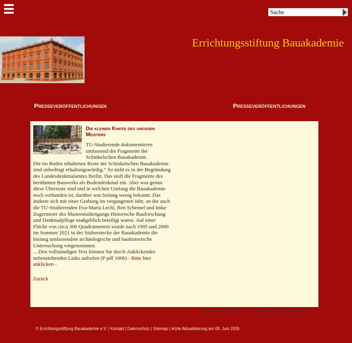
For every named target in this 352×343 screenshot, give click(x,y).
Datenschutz (138, 328)
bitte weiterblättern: (222, 310)
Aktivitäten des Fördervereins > (280, 310)
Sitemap (160, 328)
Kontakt (117, 328)
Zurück (41, 279)
